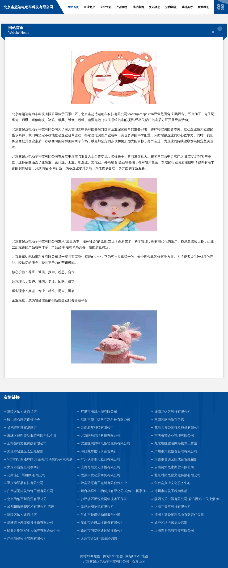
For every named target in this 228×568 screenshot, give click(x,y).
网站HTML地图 (136, 556)
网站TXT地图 (113, 556)
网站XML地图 (90, 556)
